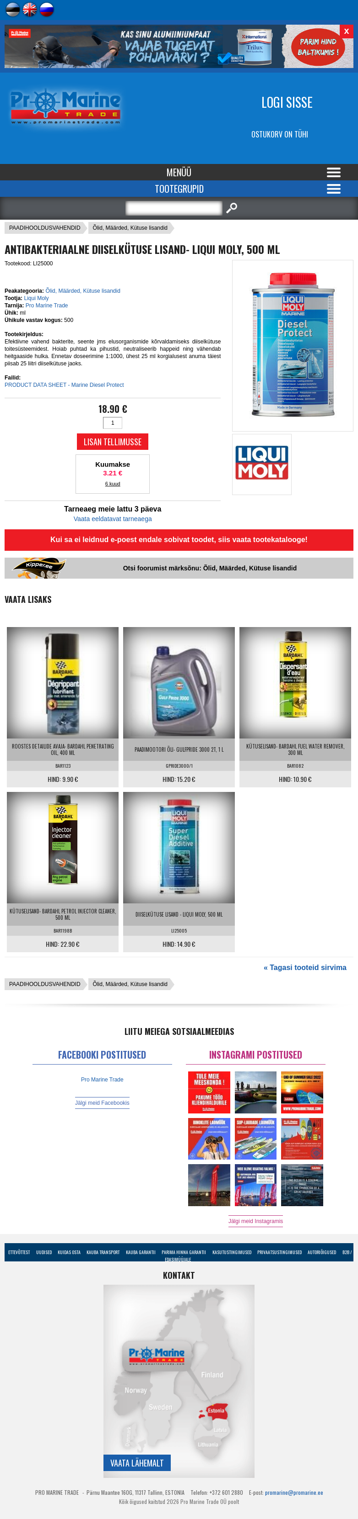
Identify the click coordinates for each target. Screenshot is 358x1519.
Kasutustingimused (231, 1252)
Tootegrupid (179, 188)
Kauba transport (103, 1252)
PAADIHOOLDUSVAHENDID (45, 228)
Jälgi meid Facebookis (102, 1103)
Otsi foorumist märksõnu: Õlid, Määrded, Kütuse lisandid (210, 568)
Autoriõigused (322, 1252)
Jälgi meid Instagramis (255, 1221)
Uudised (44, 1252)
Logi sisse (287, 102)
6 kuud (112, 483)
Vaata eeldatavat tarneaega (113, 518)
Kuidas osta (69, 1252)
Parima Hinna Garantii (184, 1252)
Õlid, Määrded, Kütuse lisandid (130, 228)
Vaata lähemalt (137, 1463)
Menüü (179, 172)
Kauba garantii (141, 1252)
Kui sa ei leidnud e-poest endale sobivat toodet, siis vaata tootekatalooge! (179, 539)
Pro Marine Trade (47, 305)
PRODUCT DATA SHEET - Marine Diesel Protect (64, 385)
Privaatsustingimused (279, 1252)
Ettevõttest (19, 1252)
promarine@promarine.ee (294, 1492)
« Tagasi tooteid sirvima (305, 967)
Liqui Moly (36, 298)
